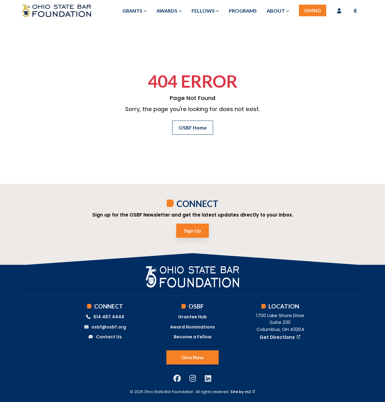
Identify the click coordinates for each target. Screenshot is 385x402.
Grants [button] (132, 11)
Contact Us (105, 337)
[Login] (339, 11)
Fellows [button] (203, 11)
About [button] (276, 11)
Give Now (192, 357)
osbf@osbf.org (105, 327)
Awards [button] (167, 11)
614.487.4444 (104, 317)
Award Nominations (192, 327)
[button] (355, 11)
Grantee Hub (192, 317)
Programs (243, 11)
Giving (312, 10)
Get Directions (280, 337)
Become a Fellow (193, 337)
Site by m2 (242, 391)
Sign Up (192, 230)
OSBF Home (193, 127)
